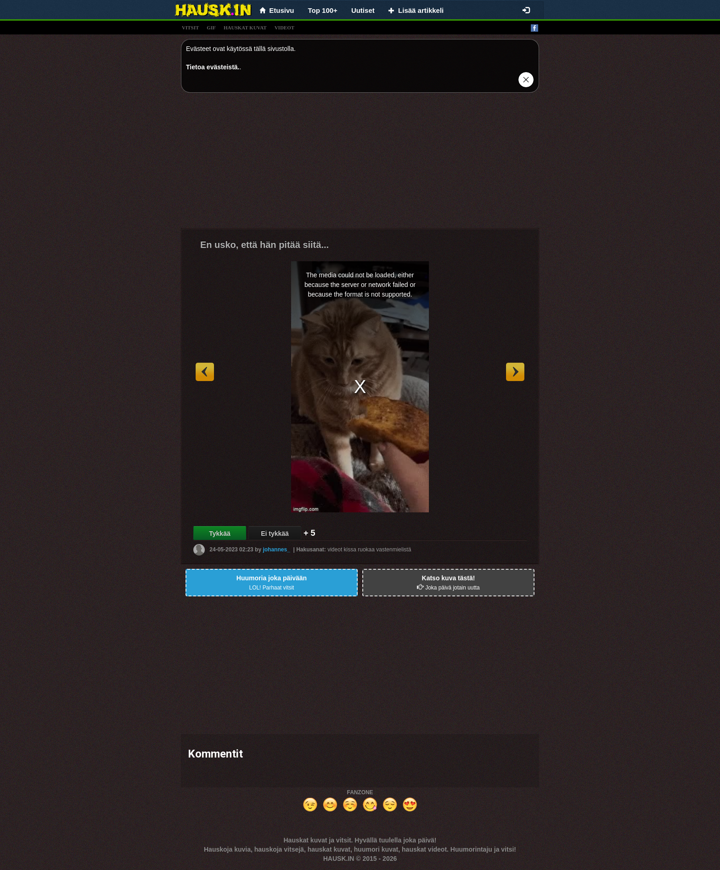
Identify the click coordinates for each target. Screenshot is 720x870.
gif (211, 27)
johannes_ (276, 549)
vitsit (190, 27)
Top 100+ (323, 10)
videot (284, 27)
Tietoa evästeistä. (212, 67)
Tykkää (219, 533)
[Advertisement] (360, 164)
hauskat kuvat (245, 27)
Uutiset (363, 10)
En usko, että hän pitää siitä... (264, 245)
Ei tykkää (275, 533)
